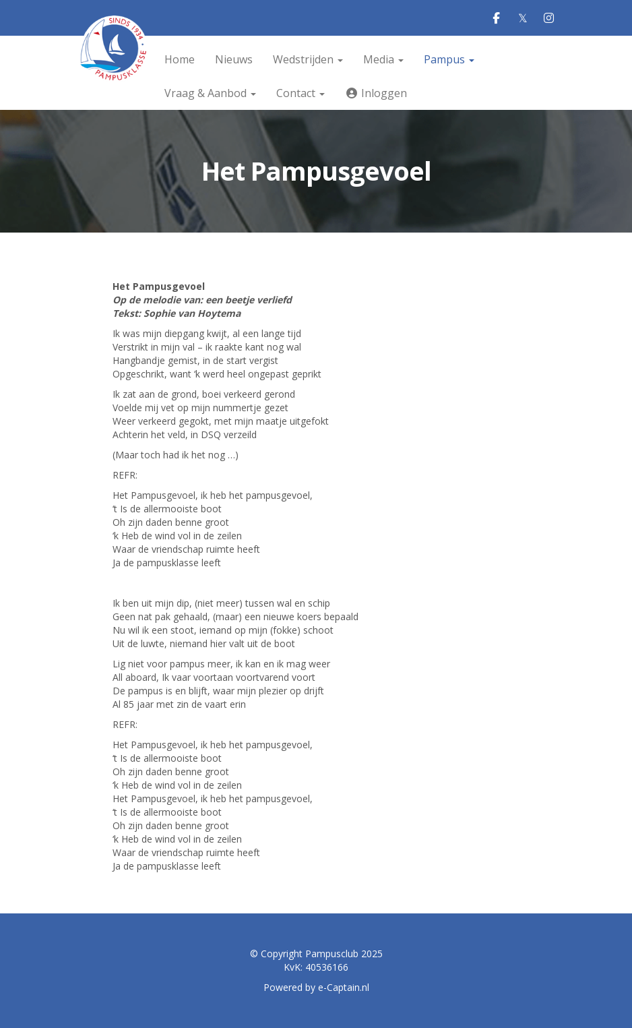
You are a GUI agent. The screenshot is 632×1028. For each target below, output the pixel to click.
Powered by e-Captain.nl (316, 987)
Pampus (449, 59)
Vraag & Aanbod (210, 93)
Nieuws (234, 59)
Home (179, 59)
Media (383, 59)
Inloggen (376, 93)
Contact (300, 93)
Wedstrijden (308, 59)
